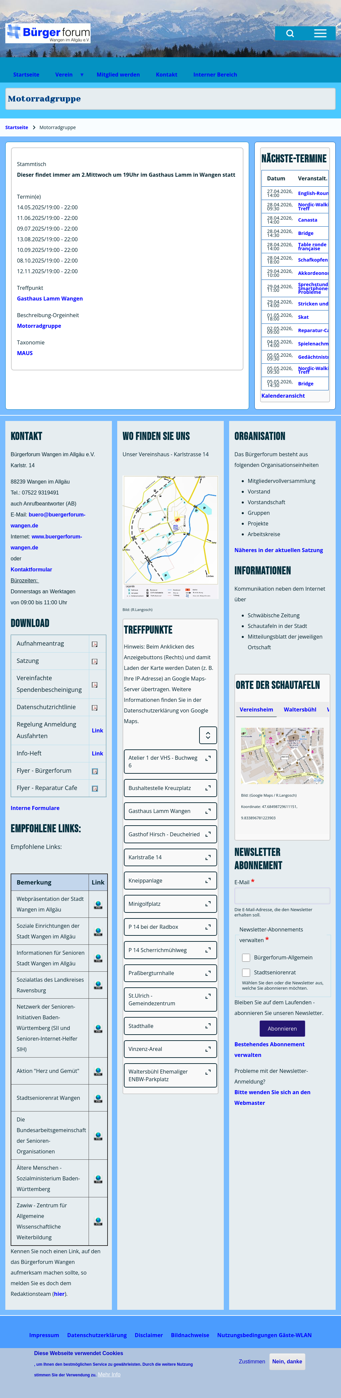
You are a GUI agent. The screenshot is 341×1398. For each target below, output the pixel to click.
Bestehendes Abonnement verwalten (269, 1050)
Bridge (305, 233)
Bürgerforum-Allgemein (283, 957)
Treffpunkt (30, 288)
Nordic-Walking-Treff (317, 206)
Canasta (307, 220)
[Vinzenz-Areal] (170, 1049)
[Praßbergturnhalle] (170, 973)
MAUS (25, 353)
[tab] (256, 709)
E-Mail (241, 882)
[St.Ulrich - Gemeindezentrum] (170, 999)
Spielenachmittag (319, 343)
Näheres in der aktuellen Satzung (278, 550)
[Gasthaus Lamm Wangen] (170, 811)
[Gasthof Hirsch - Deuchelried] (170, 834)
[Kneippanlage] (170, 881)
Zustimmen (252, 1361)
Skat (303, 317)
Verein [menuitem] (66, 77)
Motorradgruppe (39, 325)
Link (97, 730)
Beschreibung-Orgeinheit (48, 315)
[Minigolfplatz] (170, 904)
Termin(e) (29, 196)
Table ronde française (312, 246)
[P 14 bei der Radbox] (170, 927)
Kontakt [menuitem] (166, 74)
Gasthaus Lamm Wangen (50, 298)
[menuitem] (44, 1335)
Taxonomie (31, 342)
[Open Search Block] (290, 33)
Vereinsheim (256, 709)
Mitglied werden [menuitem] (118, 74)
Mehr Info (109, 1374)
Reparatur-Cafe (316, 330)
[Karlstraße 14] (170, 858)
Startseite (16, 127)
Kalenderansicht (283, 395)
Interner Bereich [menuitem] (215, 74)
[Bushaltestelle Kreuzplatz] (170, 788)
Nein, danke (287, 1361)
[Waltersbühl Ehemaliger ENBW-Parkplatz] (170, 1075)
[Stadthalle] (170, 1026)
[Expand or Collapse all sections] (208, 735)
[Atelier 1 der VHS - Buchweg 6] (170, 761)
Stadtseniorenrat (275, 972)
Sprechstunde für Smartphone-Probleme (318, 288)
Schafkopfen (313, 260)
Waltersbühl (300, 709)
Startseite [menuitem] (26, 74)
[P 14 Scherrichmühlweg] (170, 950)
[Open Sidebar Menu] (320, 33)
